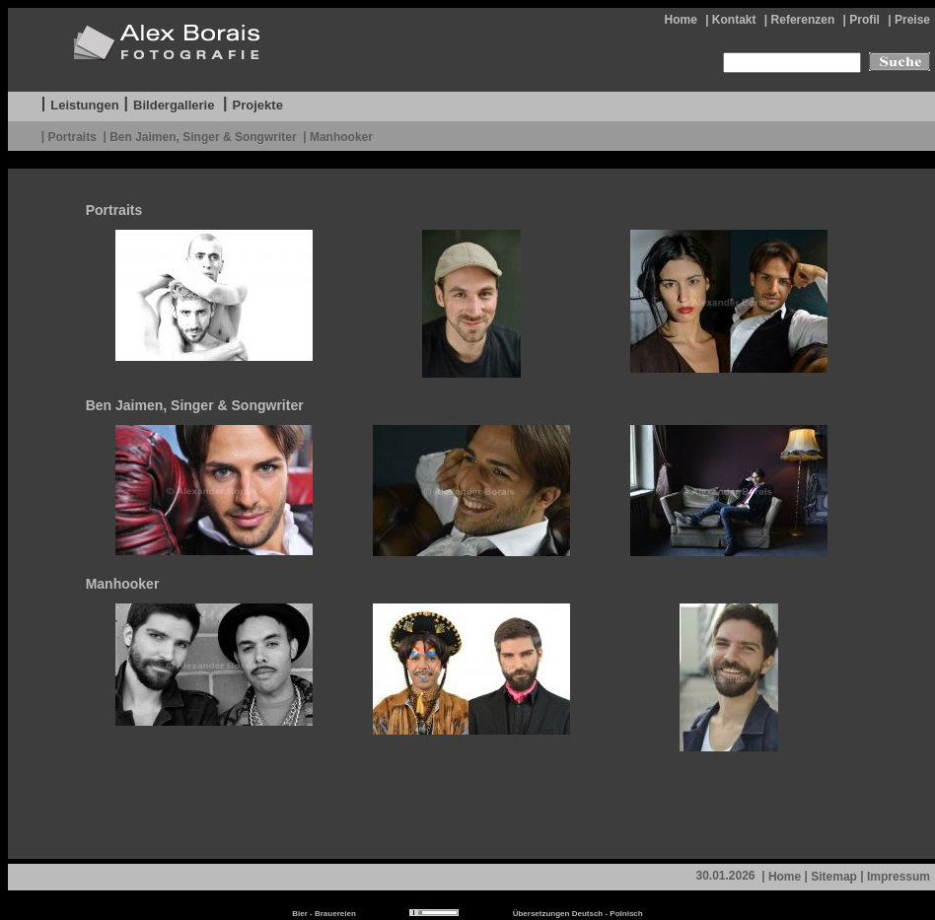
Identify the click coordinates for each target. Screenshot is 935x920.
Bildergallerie (173, 105)
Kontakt (734, 20)
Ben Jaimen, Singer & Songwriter (202, 136)
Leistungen (84, 105)
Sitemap (834, 877)
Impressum (898, 877)
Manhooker (341, 136)
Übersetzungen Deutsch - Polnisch (578, 913)
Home (680, 20)
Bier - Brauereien (323, 913)
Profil (864, 20)
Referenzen (803, 20)
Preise (912, 20)
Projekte (258, 105)
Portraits (71, 136)
